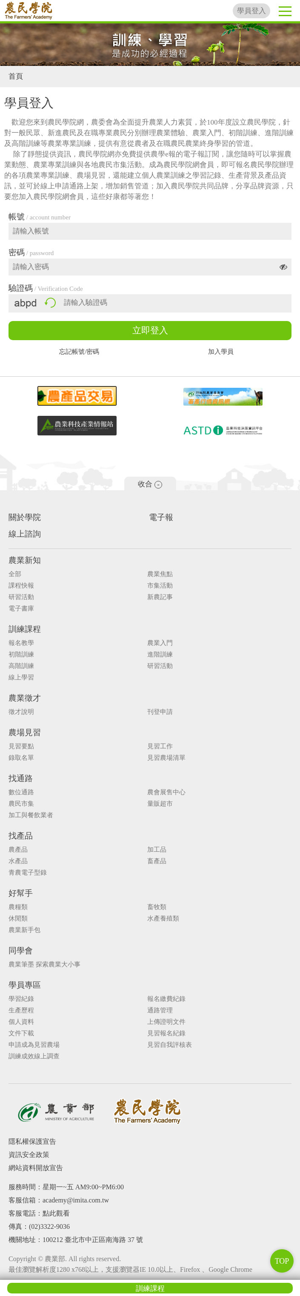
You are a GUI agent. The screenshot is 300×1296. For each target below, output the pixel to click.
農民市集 (21, 804)
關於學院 (25, 517)
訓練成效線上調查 (34, 1056)
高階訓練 (21, 666)
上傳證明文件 (166, 1022)
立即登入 (150, 330)
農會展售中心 (166, 792)
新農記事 (160, 597)
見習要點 (21, 746)
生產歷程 (21, 1010)
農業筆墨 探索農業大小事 (44, 964)
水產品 (18, 861)
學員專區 (25, 985)
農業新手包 (24, 930)
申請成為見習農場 (34, 1045)
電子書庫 (21, 608)
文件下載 (21, 1033)
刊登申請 (160, 712)
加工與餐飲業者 (31, 815)
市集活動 (160, 586)
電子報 (161, 517)
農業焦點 (160, 574)
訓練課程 (150, 1289)
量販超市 (160, 804)
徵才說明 (21, 712)
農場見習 (25, 732)
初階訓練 (21, 654)
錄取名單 (21, 758)
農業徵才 (25, 698)
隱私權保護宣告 (32, 1141)
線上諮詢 (25, 534)
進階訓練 (160, 654)
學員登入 (251, 11)
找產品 (21, 836)
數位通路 (21, 792)
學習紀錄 (21, 999)
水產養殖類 (163, 918)
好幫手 (21, 893)
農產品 (18, 850)
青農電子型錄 (28, 873)
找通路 (21, 778)
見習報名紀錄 (166, 1033)
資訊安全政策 (29, 1154)
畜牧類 (156, 907)
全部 (15, 574)
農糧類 (18, 907)
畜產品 (156, 861)
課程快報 (21, 586)
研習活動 (21, 597)
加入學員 (221, 352)
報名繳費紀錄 (166, 999)
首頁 (16, 76)
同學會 (21, 950)
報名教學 (21, 643)
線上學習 (21, 677)
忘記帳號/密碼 (79, 352)
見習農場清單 (166, 758)
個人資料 (21, 1022)
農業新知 (25, 560)
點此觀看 (56, 1213)
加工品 (156, 850)
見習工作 (160, 746)
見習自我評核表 (169, 1045)
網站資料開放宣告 (36, 1167)
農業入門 (160, 643)
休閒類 (18, 918)
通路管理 (160, 1010)
